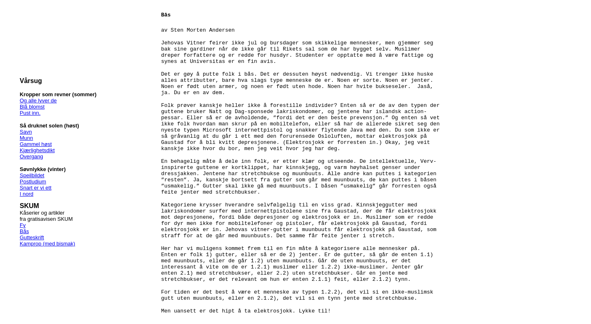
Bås (24, 231)
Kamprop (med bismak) (47, 244)
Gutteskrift (32, 237)
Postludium (33, 181)
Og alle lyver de (38, 100)
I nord (26, 194)
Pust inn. (30, 113)
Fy (22, 225)
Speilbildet (32, 175)
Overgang (31, 156)
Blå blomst (32, 107)
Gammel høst (36, 144)
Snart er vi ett (35, 188)
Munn (26, 138)
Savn (26, 132)
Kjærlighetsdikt (37, 150)
